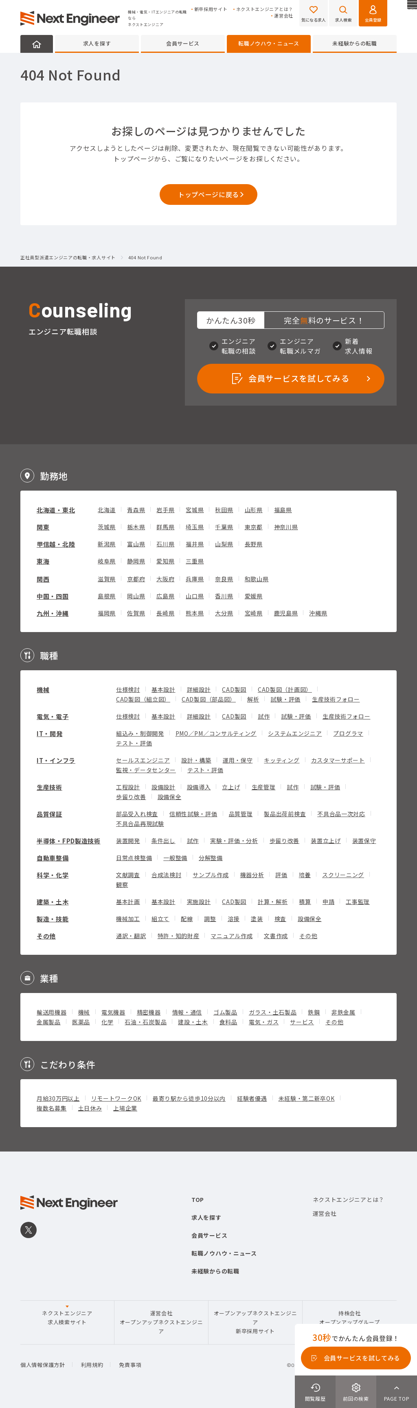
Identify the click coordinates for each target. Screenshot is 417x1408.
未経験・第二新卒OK (307, 1098)
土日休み (90, 1108)
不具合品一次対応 (341, 814)
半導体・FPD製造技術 (69, 841)
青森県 (136, 510)
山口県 (195, 596)
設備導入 (199, 787)
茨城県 (107, 527)
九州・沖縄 (53, 613)
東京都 (254, 527)
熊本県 (195, 613)
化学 (107, 1022)
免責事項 (130, 1365)
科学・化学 (53, 875)
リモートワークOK (116, 1098)
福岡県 (107, 613)
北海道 (107, 510)
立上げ (231, 787)
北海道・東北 (56, 510)
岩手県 (165, 510)
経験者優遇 (252, 1098)
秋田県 (224, 510)
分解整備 (211, 858)
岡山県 (136, 596)
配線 (187, 919)
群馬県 (165, 527)
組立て (160, 919)
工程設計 (128, 787)
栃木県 (136, 527)
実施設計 (199, 901)
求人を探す (97, 43)
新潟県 (107, 544)
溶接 (233, 919)
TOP (197, 1199)
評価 (281, 875)
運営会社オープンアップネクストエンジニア (161, 1322)
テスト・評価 (134, 743)
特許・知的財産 (179, 936)
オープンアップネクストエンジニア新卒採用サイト (255, 1322)
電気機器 (113, 1012)
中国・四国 (53, 596)
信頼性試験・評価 (193, 814)
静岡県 (136, 561)
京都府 (136, 579)
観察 (122, 884)
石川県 (165, 544)
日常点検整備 (134, 858)
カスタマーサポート (338, 760)
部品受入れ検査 (137, 814)
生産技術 (49, 787)
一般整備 (175, 858)
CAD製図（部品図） (209, 699)
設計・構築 (196, 760)
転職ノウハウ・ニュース (268, 43)
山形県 (254, 510)
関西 (43, 579)
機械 (43, 689)
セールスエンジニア (143, 760)
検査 (280, 919)
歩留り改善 (131, 797)
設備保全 (170, 797)
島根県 (107, 596)
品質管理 (241, 814)
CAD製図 (234, 689)
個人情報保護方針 (42, 1365)
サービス (302, 1022)
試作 (264, 716)
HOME (36, 44)
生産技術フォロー (336, 699)
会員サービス (183, 43)
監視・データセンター (146, 770)
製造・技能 (53, 919)
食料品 (228, 1022)
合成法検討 (166, 875)
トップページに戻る (208, 194)
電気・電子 (53, 716)
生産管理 (264, 787)
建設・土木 (193, 1022)
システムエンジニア (295, 733)
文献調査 (128, 875)
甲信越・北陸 (56, 544)
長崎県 (165, 613)
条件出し (163, 841)
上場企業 (125, 1108)
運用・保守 (238, 760)
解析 (253, 699)
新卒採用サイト (211, 9)
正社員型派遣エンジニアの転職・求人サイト (68, 257)
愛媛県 (254, 596)
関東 (43, 527)
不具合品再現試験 (140, 823)
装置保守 (364, 841)
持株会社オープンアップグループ (349, 1317)
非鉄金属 (343, 1012)
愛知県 (165, 561)
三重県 (195, 561)
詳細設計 (199, 689)
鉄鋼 (314, 1012)
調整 (210, 919)
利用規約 (92, 1365)
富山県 (136, 544)
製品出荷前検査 (285, 814)
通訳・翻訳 (131, 936)
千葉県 (224, 527)
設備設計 (163, 787)
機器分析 (252, 875)
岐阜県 (107, 561)
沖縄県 (318, 613)
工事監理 (358, 901)
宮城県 (195, 510)
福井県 (195, 544)
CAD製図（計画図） (285, 689)
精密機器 (149, 1012)
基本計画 (128, 901)
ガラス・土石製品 (273, 1012)
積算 (305, 901)
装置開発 (128, 841)
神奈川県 (286, 527)
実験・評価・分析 (234, 841)
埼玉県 (195, 527)
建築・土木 (53, 901)
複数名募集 (52, 1108)
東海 (43, 561)
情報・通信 (187, 1012)
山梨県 (224, 544)
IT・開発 (50, 733)
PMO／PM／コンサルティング (216, 733)
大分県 (224, 613)
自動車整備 (53, 858)
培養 (305, 875)
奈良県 (224, 579)
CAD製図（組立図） (143, 699)
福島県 (283, 510)
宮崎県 (254, 613)
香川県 (224, 596)
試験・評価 (285, 699)
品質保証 (49, 814)
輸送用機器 (52, 1012)
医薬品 (81, 1022)
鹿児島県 (286, 613)
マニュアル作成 (231, 936)
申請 (328, 901)
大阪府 (165, 579)
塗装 (257, 919)
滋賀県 (107, 579)
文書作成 (276, 936)
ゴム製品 (225, 1012)
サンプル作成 (210, 875)
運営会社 (283, 15)
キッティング (281, 760)
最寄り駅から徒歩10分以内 (189, 1098)
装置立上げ (326, 841)
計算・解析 (273, 901)
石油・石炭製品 (146, 1022)
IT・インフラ (56, 760)
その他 (46, 936)
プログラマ (348, 733)
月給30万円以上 (58, 1098)
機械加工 (128, 919)
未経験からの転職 (354, 43)
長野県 (254, 544)
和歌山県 (257, 579)
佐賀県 (136, 613)
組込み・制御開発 (140, 733)
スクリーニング (343, 875)
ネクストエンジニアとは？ (264, 9)
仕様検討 (128, 689)
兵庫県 (195, 579)
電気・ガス (264, 1022)
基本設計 (163, 689)
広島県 (165, 596)
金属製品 (49, 1022)
